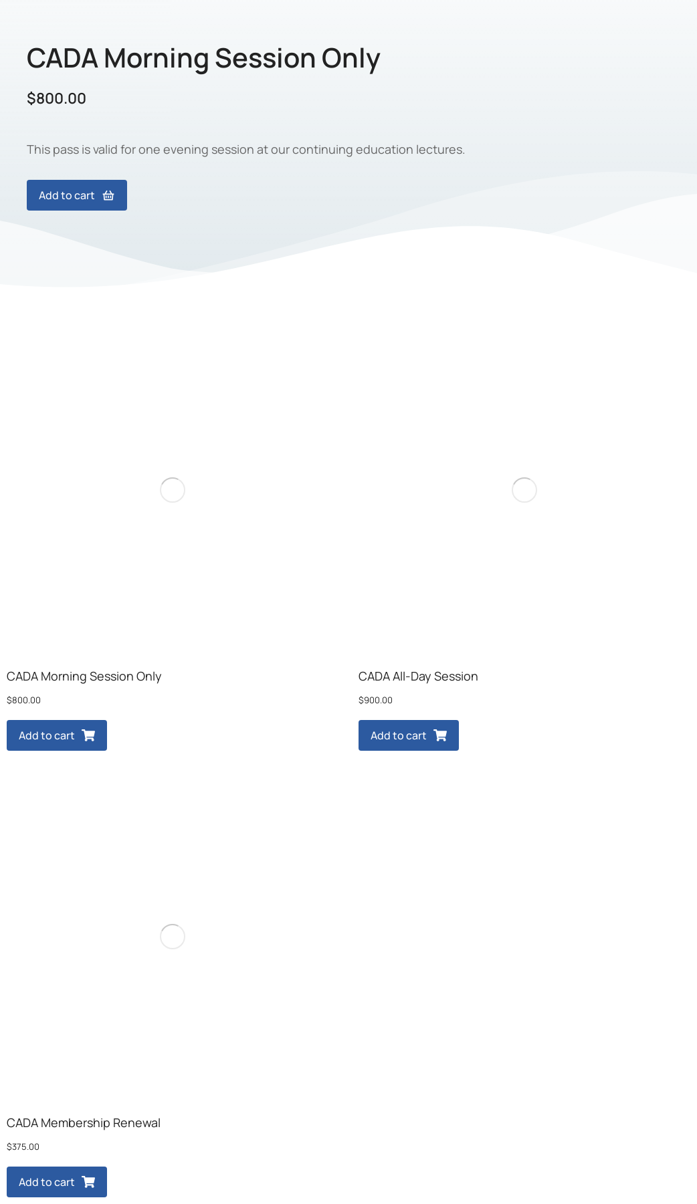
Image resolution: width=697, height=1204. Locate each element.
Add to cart (77, 195)
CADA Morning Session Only (84, 676)
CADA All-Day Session (418, 676)
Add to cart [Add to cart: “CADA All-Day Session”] (409, 735)
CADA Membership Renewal (84, 1122)
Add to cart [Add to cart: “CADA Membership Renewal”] (57, 1182)
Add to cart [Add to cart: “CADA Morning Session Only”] (57, 735)
